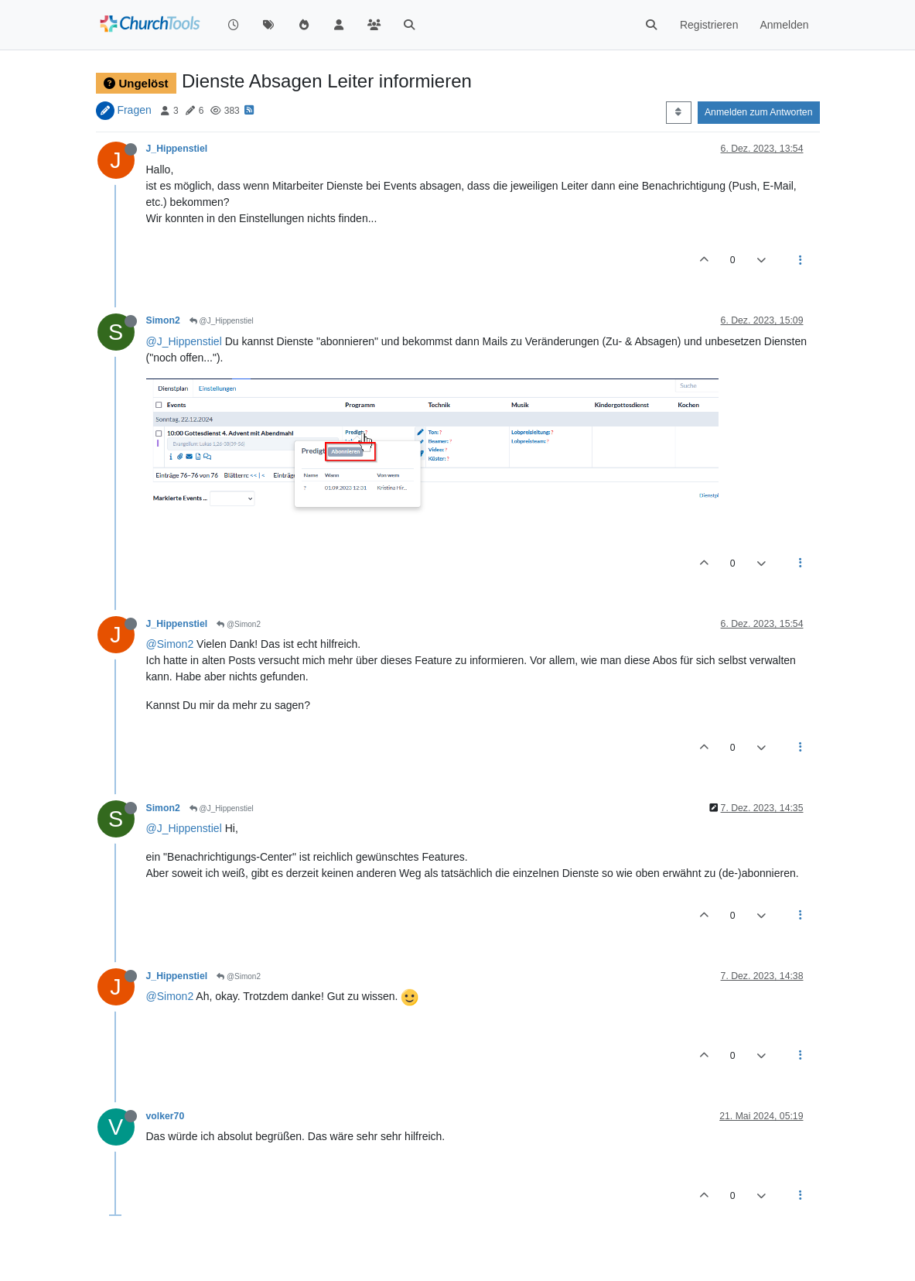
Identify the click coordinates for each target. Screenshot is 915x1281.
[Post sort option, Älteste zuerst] (678, 112)
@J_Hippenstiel (221, 321)
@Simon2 (239, 624)
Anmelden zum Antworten (759, 112)
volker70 (165, 1116)
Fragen (134, 110)
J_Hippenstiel (177, 148)
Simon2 (163, 320)
